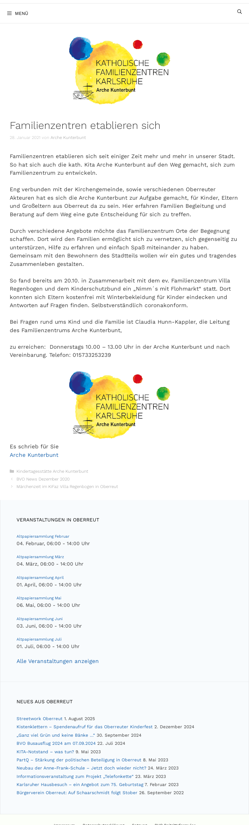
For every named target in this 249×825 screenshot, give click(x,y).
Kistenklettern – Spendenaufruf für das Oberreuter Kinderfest (85, 726)
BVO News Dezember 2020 (43, 479)
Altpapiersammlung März (40, 557)
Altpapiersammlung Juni (40, 619)
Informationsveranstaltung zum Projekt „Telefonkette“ (75, 776)
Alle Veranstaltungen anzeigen (58, 661)
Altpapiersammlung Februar (43, 536)
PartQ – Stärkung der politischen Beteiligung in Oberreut (79, 759)
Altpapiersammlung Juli (39, 639)
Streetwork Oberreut (40, 718)
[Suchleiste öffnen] (239, 12)
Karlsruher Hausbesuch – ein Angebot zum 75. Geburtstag (80, 784)
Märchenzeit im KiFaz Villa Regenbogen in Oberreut (67, 486)
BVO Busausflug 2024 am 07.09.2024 (56, 743)
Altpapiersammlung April (40, 577)
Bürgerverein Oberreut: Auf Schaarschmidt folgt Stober (77, 792)
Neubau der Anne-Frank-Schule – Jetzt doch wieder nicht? (81, 767)
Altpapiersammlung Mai (39, 598)
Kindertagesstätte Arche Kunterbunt (52, 471)
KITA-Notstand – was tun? (45, 751)
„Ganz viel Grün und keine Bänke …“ (56, 735)
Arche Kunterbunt (34, 455)
